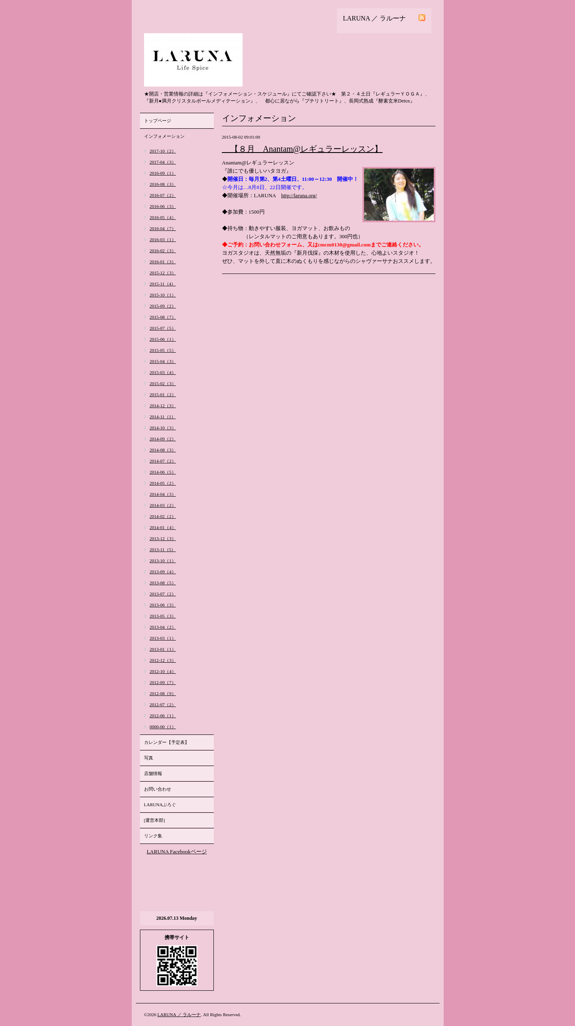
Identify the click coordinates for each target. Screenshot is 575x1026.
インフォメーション (164, 136)
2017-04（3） (163, 162)
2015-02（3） (163, 383)
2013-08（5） (163, 582)
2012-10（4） (163, 671)
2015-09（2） (163, 305)
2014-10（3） (163, 427)
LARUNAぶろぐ (160, 804)
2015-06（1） (163, 339)
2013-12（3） (163, 538)
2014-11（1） (163, 416)
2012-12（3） (163, 660)
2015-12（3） (163, 272)
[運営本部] (154, 820)
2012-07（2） (163, 704)
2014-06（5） (163, 472)
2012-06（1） (163, 715)
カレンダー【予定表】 (166, 742)
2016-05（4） (163, 217)
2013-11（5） (163, 549)
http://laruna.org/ (299, 195)
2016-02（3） (163, 250)
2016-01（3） (163, 261)
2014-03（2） (163, 505)
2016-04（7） (163, 228)
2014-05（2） (163, 483)
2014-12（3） (163, 405)
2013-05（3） (163, 615)
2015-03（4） (163, 372)
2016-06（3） (163, 206)
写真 (148, 757)
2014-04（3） (163, 494)
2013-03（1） (163, 638)
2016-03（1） (163, 239)
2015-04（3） (163, 361)
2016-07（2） (163, 195)
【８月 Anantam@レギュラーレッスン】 (302, 148)
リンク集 (153, 835)
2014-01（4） (163, 527)
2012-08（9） (163, 693)
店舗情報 (153, 773)
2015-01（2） (163, 394)
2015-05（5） (163, 350)
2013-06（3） (163, 604)
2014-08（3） (163, 449)
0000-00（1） (163, 726)
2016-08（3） (163, 184)
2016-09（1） (163, 173)
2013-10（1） (163, 560)
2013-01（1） (163, 649)
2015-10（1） (163, 294)
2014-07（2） (163, 460)
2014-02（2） (163, 516)
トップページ (157, 120)
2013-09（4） (163, 571)
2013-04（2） (163, 627)
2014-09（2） (163, 438)
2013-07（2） (163, 593)
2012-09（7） (163, 682)
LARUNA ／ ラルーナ (179, 1014)
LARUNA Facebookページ (176, 851)
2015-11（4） (163, 283)
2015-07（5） (163, 328)
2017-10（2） (163, 150)
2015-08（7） (163, 317)
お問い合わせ (157, 789)
